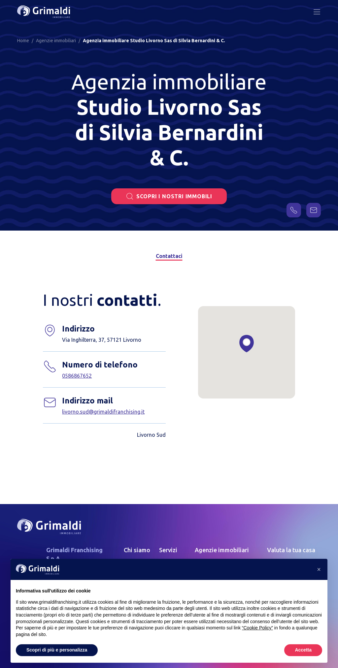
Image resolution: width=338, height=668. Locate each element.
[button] (319, 569)
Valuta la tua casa (291, 550)
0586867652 (77, 376)
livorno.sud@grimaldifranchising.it (103, 412)
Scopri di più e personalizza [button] (56, 649)
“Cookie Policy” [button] (257, 627)
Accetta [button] (303, 649)
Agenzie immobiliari (222, 550)
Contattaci (169, 256)
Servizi (168, 550)
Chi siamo (137, 550)
